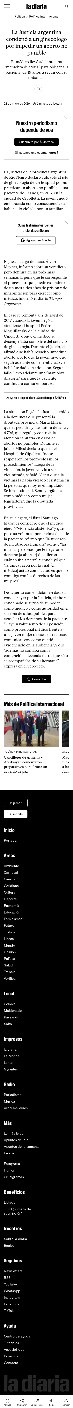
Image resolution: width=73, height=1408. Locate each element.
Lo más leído (14, 1133)
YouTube (10, 1284)
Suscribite (43, 398)
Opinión (10, 952)
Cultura (9, 892)
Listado (9, 1202)
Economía (11, 906)
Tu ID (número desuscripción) (17, 1211)
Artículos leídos (16, 1108)
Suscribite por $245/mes (36, 142)
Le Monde (12, 1056)
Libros (9, 939)
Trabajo (10, 972)
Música (9, 1101)
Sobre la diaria (15, 1239)
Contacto (11, 1363)
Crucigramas (14, 1177)
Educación (12, 912)
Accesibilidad (14, 1349)
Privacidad (12, 1356)
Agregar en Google (36, 240)
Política (20, 16)
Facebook (11, 1304)
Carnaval (11, 872)
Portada (10, 840)
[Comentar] (38, 88)
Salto (8, 1024)
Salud (8, 965)
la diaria (10, 1049)
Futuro (9, 925)
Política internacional (44, 16)
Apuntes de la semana (21, 1146)
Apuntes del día (16, 1140)
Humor (9, 1170)
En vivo (9, 1153)
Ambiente (11, 866)
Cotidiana (11, 886)
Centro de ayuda (17, 1336)
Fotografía (12, 1164)
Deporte (10, 899)
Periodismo (12, 1095)
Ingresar (16, 803)
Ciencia (9, 879)
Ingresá (52, 152)
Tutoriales (11, 1343)
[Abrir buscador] (66, 6)
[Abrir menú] (7, 6)
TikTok (9, 1311)
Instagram (12, 1297)
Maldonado (13, 1011)
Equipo (9, 1245)
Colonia (10, 1004)
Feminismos (13, 919)
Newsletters (13, 1271)
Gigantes (11, 1069)
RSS (7, 1278)
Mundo (9, 945)
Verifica (10, 978)
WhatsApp (12, 1291)
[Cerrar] (65, 118)
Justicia (10, 932)
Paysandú (11, 1017)
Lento (8, 1063)
